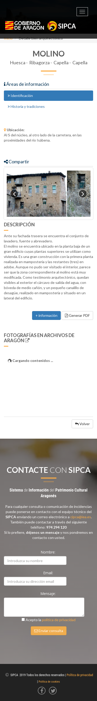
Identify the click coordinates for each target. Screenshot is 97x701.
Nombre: (48, 552)
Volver (82, 424)
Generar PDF (77, 315)
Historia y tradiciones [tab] (26, 106)
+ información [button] (46, 315)
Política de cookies (49, 681)
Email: (48, 572)
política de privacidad (59, 620)
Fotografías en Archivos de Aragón (39, 337)
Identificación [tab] (20, 95)
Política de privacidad (80, 675)
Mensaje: (48, 593)
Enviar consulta (48, 630)
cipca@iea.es (80, 517)
